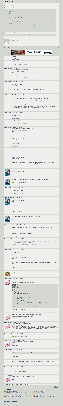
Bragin (13, 193)
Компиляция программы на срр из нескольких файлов (44, 396)
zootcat (13, 356)
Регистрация (55, 1)
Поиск (30, 1)
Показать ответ (14, 85)
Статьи (22, 1)
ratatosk (13, 138)
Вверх (58, 401)
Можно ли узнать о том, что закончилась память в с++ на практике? (18, 395)
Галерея (19, 1)
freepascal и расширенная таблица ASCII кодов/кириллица (50, 47)
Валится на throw (38, 391)
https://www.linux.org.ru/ (6, 402)
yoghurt (13, 182)
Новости (16, 1)
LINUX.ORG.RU (8, 1)
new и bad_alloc (8, 5)
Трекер (27, 1)
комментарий (10, 61)
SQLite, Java (7, 47)
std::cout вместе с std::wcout (11, 391)
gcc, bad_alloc (38, 395)
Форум (25, 1)
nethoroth (10, 39)
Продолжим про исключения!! (40, 392)
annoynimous (14, 336)
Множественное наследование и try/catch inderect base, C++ (16, 396)
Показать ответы (14, 59)
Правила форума (9, 401)
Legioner (13, 257)
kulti (12, 84)
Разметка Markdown (14, 401)
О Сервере (5, 401)
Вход (58, 1)
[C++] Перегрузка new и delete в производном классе (15, 392)
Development (31, 387)
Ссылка (6, 44)
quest (12, 309)
